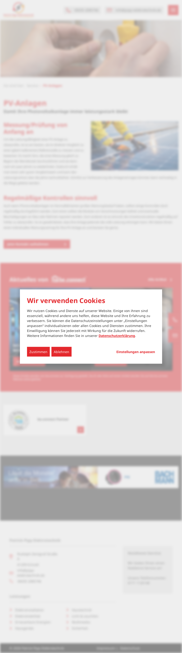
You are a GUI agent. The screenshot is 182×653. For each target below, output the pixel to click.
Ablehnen (61, 351)
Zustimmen (38, 351)
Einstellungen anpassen (135, 351)
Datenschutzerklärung (117, 335)
